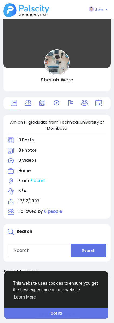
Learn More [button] (25, 297)
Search (88, 250)
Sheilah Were (57, 79)
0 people (53, 211)
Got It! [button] (56, 313)
